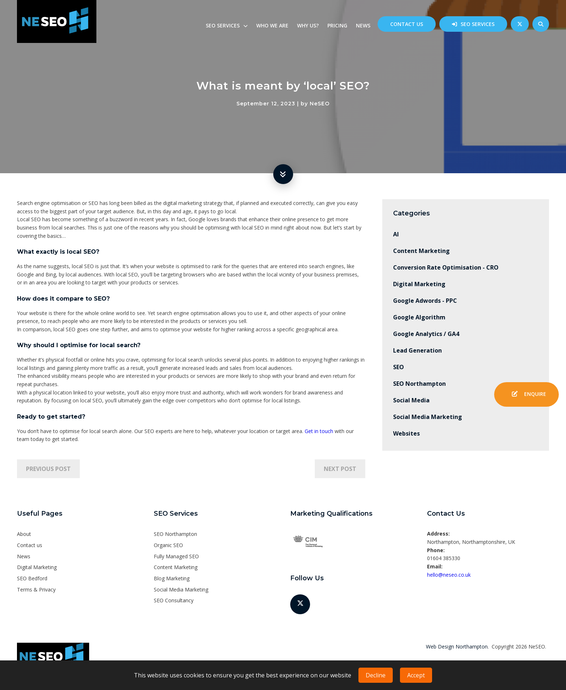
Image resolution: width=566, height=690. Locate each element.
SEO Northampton (419, 384)
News (363, 25)
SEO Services (478, 24)
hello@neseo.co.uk (449, 574)
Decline (376, 675)
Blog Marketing (172, 578)
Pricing (337, 25)
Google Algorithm (419, 317)
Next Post (340, 469)
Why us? (308, 25)
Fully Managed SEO (176, 556)
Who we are (272, 25)
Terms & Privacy (36, 589)
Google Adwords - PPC (425, 301)
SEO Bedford (32, 578)
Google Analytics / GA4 (426, 334)
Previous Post (48, 469)
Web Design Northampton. (457, 646)
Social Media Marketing (427, 417)
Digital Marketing (419, 284)
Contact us (406, 24)
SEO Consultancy (173, 600)
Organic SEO (168, 545)
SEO (398, 367)
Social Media (411, 400)
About (24, 533)
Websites (406, 433)
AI (396, 234)
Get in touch (319, 431)
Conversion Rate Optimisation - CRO (445, 267)
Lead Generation (417, 350)
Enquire (526, 394)
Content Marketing (421, 251)
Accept (416, 675)
